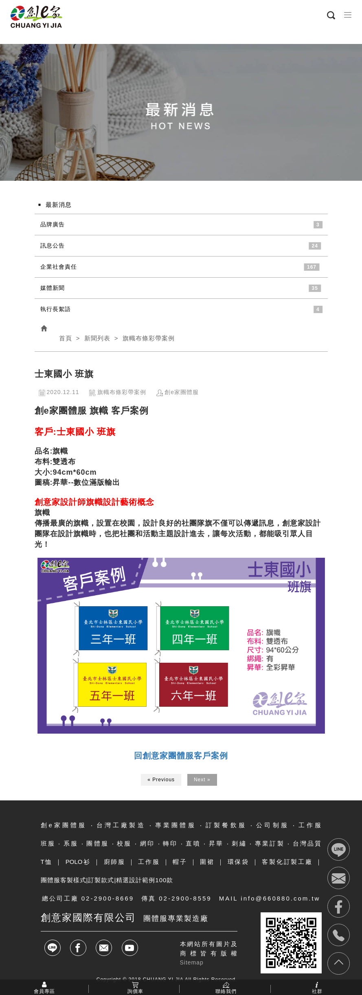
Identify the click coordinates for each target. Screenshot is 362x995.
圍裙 (207, 861)
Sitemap (192, 962)
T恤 (47, 861)
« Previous (161, 779)
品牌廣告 (52, 224)
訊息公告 (52, 245)
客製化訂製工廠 (287, 861)
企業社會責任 (58, 266)
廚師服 (114, 861)
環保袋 (238, 861)
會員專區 (44, 990)
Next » (202, 779)
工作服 (149, 861)
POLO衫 (78, 861)
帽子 (180, 861)
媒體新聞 (52, 288)
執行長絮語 (55, 309)
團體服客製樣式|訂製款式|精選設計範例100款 (107, 880)
